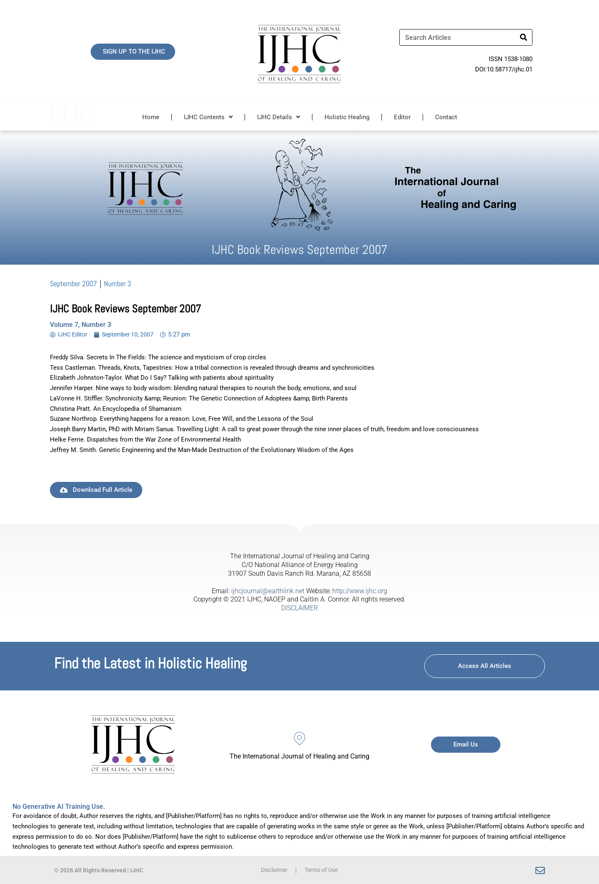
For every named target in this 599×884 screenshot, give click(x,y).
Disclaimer (272, 870)
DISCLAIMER (299, 608)
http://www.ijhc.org (359, 591)
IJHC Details (278, 117)
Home (150, 117)
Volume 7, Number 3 (80, 325)
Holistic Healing (346, 117)
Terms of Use (323, 870)
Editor (402, 117)
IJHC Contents (208, 117)
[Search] (523, 37)
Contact (446, 117)
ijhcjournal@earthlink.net (267, 591)
